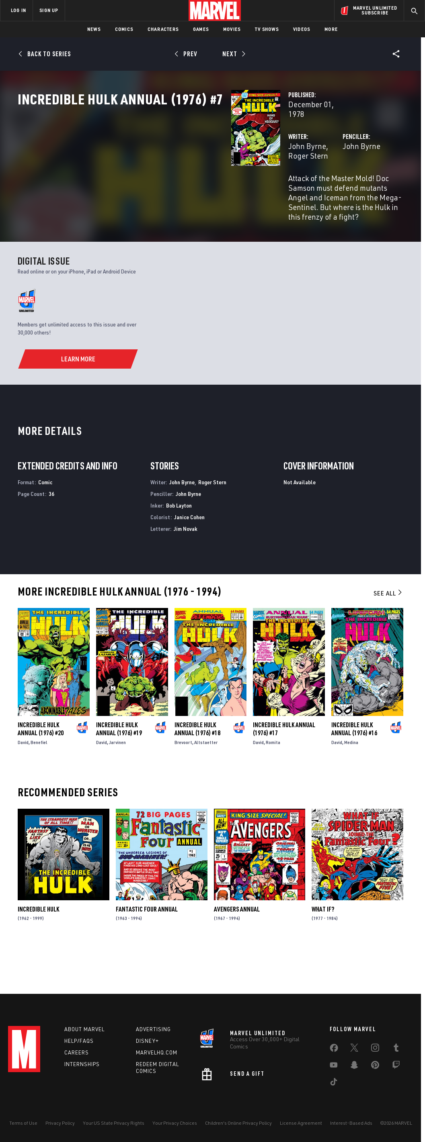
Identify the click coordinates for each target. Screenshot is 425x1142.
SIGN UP (48, 10)
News (94, 29)
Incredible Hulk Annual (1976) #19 (119, 772)
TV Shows (267, 29)
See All (388, 636)
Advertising (153, 1029)
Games (201, 29)
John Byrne (158, 171)
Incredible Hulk (38, 952)
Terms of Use (23, 1123)
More (331, 29)
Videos (301, 29)
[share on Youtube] (334, 1066)
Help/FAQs (79, 1041)
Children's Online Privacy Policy (238, 1123)
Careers (76, 1052)
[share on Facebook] (334, 1050)
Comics (124, 29)
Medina (351, 785)
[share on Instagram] (375, 1049)
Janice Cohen (189, 560)
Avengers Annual (237, 952)
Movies (231, 29)
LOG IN (18, 10)
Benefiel (39, 785)
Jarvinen (117, 785)
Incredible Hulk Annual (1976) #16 (354, 772)
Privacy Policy (60, 1123)
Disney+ (147, 1041)
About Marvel (84, 1029)
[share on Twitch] (396, 1066)
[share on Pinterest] (375, 1066)
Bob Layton (179, 548)
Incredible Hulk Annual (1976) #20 (41, 772)
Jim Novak (185, 571)
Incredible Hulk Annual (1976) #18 (197, 772)
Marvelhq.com (156, 1052)
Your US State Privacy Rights (113, 1123)
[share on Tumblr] (396, 1049)
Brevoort (183, 785)
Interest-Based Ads (351, 1123)
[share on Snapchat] (354, 1066)
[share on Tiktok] (334, 1083)
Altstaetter (206, 785)
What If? (323, 952)
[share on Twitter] (354, 1049)
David (23, 785)
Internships (82, 1064)
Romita (273, 785)
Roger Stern (200, 171)
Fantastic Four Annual (147, 952)
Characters (163, 29)
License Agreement (301, 1123)
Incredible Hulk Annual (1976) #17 (284, 772)
